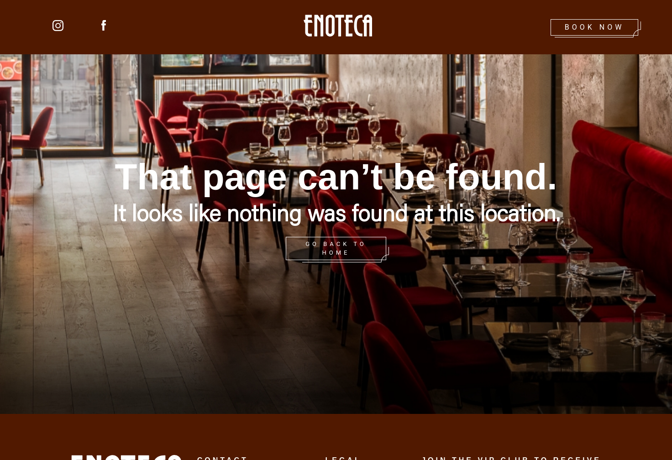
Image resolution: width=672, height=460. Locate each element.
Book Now (595, 27)
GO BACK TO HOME (336, 248)
